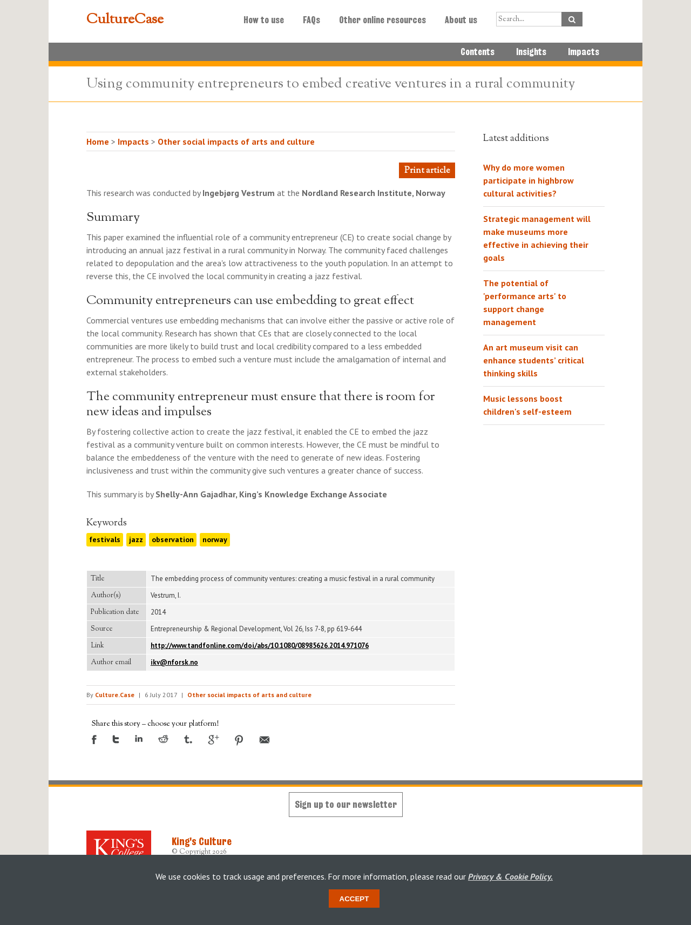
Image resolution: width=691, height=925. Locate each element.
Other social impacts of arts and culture (236, 141)
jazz (136, 539)
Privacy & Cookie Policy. (510, 876)
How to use (263, 20)
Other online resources (382, 20)
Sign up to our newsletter (346, 804)
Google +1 (213, 740)
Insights (531, 51)
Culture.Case (114, 695)
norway (214, 539)
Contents (477, 51)
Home (97, 141)
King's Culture (202, 841)
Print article (427, 171)
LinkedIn (139, 738)
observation (173, 539)
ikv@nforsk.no (174, 662)
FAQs (311, 20)
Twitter (115, 739)
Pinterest (239, 740)
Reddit (163, 739)
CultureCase (125, 19)
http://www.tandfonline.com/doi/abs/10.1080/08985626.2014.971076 (260, 645)
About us (461, 20)
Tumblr (188, 739)
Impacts (583, 51)
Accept (354, 899)
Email (264, 740)
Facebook (94, 739)
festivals (104, 539)
